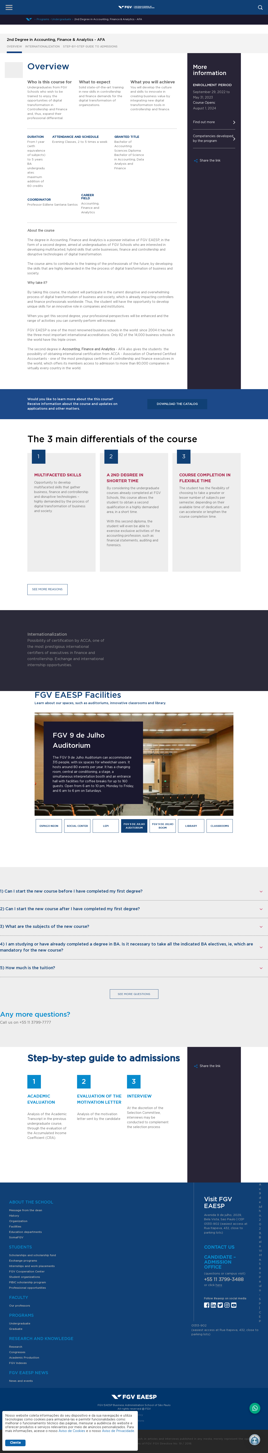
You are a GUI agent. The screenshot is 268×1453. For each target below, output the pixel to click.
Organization (18, 1221)
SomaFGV (16, 1237)
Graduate (15, 1329)
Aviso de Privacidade (118, 1431)
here (219, 1285)
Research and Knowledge (41, 1339)
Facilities (15, 1226)
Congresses (17, 1352)
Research (15, 1346)
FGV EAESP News (28, 1373)
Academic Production (24, 1357)
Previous (28, 779)
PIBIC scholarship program (27, 1282)
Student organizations (24, 1277)
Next (237, 779)
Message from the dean (25, 1210)
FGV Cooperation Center (27, 1271)
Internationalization (42, 46)
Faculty (18, 1298)
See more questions (134, 994)
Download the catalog (177, 404)
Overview (14, 46)
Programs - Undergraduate (54, 19)
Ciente (15, 1442)
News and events (21, 1381)
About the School (31, 1202)
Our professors (19, 1305)
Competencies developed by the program (213, 139)
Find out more (204, 122)
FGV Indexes (18, 1363)
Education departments (25, 1232)
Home (28, 19)
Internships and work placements (32, 1266)
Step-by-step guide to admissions (90, 46)
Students (20, 1247)
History (14, 1215)
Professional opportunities (27, 1287)
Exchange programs (23, 1260)
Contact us (219, 1247)
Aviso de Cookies (72, 1431)
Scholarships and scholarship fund (32, 1255)
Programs (21, 1316)
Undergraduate (19, 1323)
